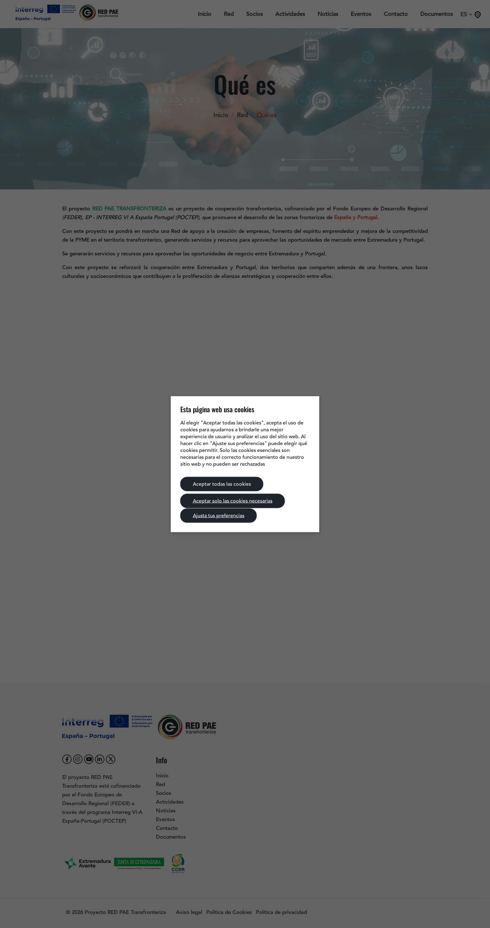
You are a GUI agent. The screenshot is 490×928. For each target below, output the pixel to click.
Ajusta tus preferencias (218, 515)
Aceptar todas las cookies (222, 484)
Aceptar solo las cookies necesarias (232, 500)
